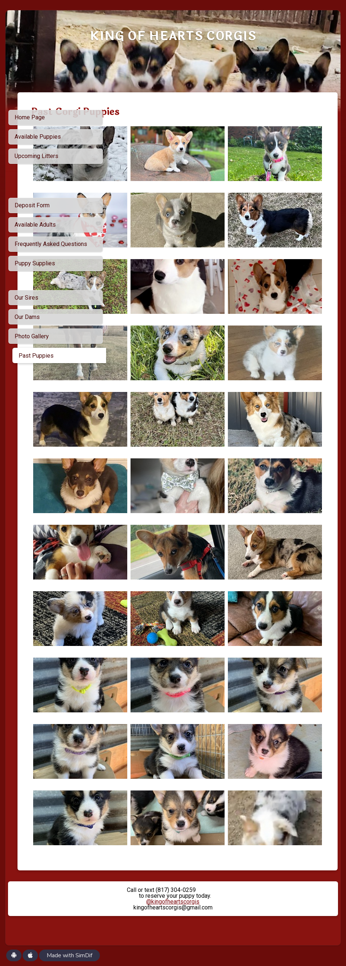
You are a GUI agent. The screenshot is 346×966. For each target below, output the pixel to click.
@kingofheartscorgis (172, 901)
